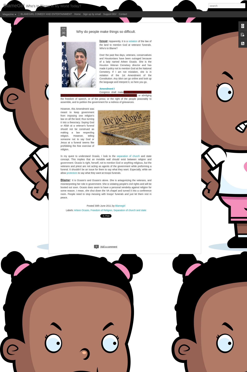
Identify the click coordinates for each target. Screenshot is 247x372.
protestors (72, 173)
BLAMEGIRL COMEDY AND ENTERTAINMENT (46, 14)
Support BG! (109, 14)
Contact (123, 14)
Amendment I (107, 88)
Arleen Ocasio (81, 210)
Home (77, 14)
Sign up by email (92, 14)
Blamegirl (120, 205)
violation (132, 41)
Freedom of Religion (101, 210)
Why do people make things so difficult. (106, 32)
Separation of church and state (130, 210)
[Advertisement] (170, 81)
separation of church (128, 156)
